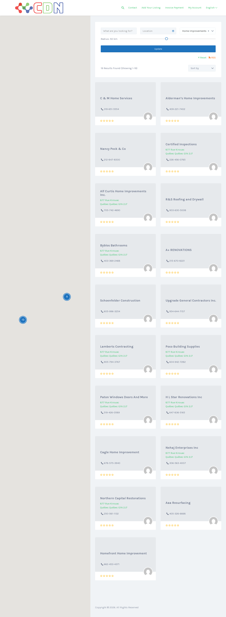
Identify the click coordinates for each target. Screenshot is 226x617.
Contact (132, 7)
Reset (203, 57)
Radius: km (109, 38)
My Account (194, 7)
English (210, 7)
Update (158, 48)
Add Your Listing (151, 7)
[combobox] (198, 31)
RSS (213, 57)
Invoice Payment (174, 7)
